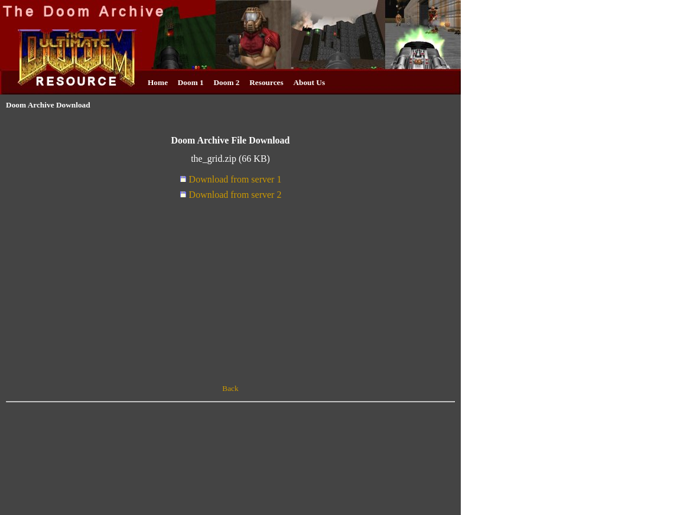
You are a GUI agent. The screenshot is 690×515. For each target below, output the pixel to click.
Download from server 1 (231, 179)
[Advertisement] (230, 293)
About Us (309, 82)
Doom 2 (226, 82)
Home (158, 82)
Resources (266, 82)
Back (230, 388)
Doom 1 (191, 82)
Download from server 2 (231, 195)
